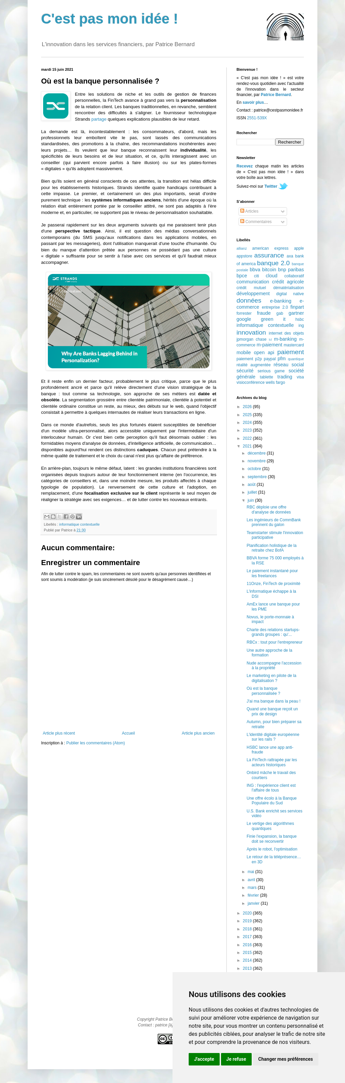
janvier (254, 903)
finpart (297, 307)
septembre (258, 476)
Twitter (270, 186)
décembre (257, 453)
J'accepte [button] (204, 1059)
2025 (248, 414)
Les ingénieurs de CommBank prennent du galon (274, 522)
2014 (248, 960)
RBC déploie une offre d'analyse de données (269, 509)
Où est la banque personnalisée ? (263, 690)
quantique (296, 359)
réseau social (289, 364)
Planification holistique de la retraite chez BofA (271, 548)
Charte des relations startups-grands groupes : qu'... (273, 632)
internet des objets (286, 333)
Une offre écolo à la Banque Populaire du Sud (272, 800)
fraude (264, 313)
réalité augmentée (254, 365)
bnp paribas (291, 269)
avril (252, 879)
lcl (270, 339)
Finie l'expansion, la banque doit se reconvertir (271, 838)
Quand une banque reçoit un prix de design (272, 711)
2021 (248, 446)
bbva (255, 269)
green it (273, 319)
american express (270, 248)
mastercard (294, 345)
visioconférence (250, 382)
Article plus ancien (198, 733)
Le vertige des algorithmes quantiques (270, 826)
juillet (253, 492)
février (254, 895)
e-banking (280, 301)
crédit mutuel (251, 287)
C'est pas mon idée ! (109, 19)
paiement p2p (249, 359)
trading (284, 376)
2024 (248, 422)
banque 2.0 (273, 263)
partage (98, 119)
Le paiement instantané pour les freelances (272, 573)
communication (253, 281)
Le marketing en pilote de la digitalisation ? (271, 678)
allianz (242, 248)
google (244, 319)
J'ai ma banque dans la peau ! (274, 701)
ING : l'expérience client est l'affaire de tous (271, 788)
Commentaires (256, 221)
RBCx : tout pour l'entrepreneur (275, 642)
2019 (248, 921)
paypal (270, 359)
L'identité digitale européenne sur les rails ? (273, 737)
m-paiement (269, 344)
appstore (244, 256)
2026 (248, 406)
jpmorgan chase (251, 339)
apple (299, 248)
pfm (282, 358)
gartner (296, 313)
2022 (248, 438)
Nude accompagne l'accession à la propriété (274, 665)
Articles (249, 211)
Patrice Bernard (276, 94)
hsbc (299, 319)
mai (251, 871)
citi (256, 276)
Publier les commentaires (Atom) (95, 743)
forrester (244, 313)
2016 (248, 944)
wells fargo (275, 382)
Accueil (128, 733)
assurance (269, 255)
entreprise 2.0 (275, 307)
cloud (271, 275)
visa (300, 377)
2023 (248, 430)
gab (279, 313)
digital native (290, 293)
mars (253, 887)
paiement (290, 351)
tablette (266, 377)
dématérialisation (288, 287)
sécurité (245, 370)
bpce (242, 275)
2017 (248, 936)
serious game (271, 371)
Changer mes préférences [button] (285, 1059)
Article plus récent (59, 733)
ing (301, 325)
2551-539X (257, 118)
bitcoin (269, 269)
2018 (248, 929)
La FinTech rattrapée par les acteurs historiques (272, 762)
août (252, 484)
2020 (248, 913)
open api (264, 352)
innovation (251, 332)
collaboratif (294, 276)
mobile (244, 352)
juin (251, 500)
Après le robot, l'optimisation (272, 849)
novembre (257, 461)
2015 (248, 952)
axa (290, 256)
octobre (255, 468)
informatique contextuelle (79, 524)
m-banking (285, 339)
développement (253, 293)
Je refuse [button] (236, 1059)
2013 (248, 968)
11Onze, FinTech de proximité (273, 583)
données (249, 300)
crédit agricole (288, 281)
